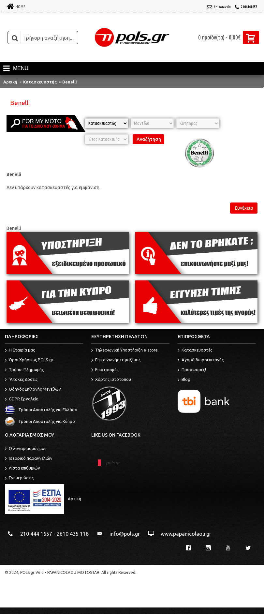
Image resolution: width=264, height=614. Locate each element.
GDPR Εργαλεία (21, 399)
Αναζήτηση (149, 139)
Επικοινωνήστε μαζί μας (115, 360)
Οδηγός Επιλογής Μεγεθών (33, 390)
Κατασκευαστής (40, 82)
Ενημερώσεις (19, 478)
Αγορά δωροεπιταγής (201, 360)
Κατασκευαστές (195, 350)
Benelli (69, 82)
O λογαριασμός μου (26, 449)
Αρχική (10, 82)
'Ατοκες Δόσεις (21, 380)
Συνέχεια (243, 208)
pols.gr (113, 462)
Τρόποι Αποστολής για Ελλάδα (41, 410)
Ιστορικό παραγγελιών (28, 459)
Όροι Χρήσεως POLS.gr (29, 360)
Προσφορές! (192, 370)
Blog (184, 380)
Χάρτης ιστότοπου (111, 380)
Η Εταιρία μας (20, 350)
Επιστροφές (104, 370)
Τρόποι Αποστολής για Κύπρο (40, 421)
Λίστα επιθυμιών (22, 469)
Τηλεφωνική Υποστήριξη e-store (124, 350)
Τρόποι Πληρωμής (24, 370)
